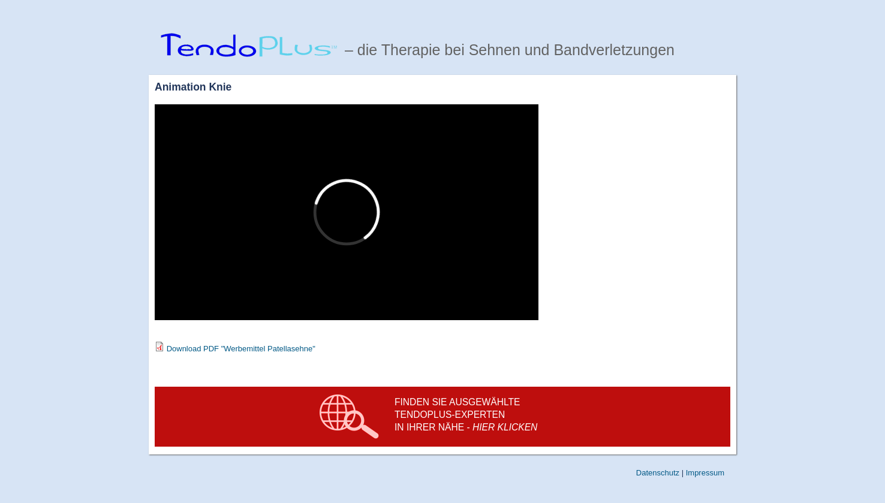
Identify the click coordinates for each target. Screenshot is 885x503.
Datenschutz (657, 472)
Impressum (705, 472)
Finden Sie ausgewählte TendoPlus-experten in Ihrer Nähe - (466, 414)
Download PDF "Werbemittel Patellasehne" (241, 348)
